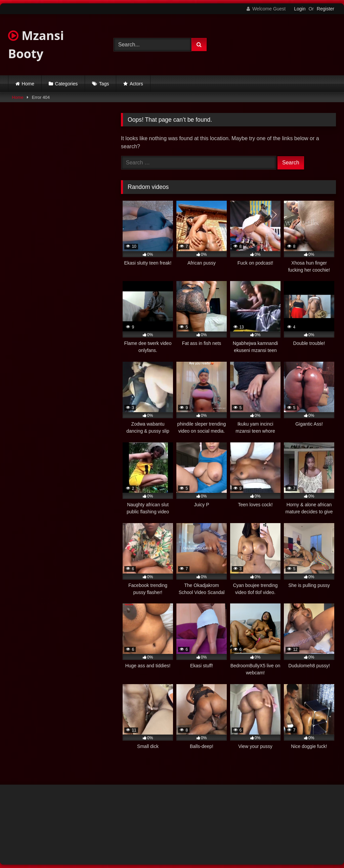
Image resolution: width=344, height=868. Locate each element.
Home (28, 83)
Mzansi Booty (36, 44)
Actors (136, 83)
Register (325, 8)
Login (299, 8)
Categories (66, 83)
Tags (104, 83)
